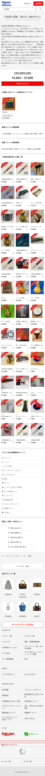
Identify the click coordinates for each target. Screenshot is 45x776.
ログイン (27, 4)
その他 (2, 414)
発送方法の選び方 (15, 537)
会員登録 (38, 4)
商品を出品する (15, 528)
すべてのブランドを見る (22, 625)
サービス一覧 (6, 761)
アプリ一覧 (28, 761)
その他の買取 (6, 134)
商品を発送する (15, 542)
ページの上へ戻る (22, 566)
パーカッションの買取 (20, 134)
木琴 (32, 248)
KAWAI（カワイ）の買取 (22, 149)
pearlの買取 (37, 149)
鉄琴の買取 (33, 134)
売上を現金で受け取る (17, 547)
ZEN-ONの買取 (7, 149)
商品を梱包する (15, 533)
